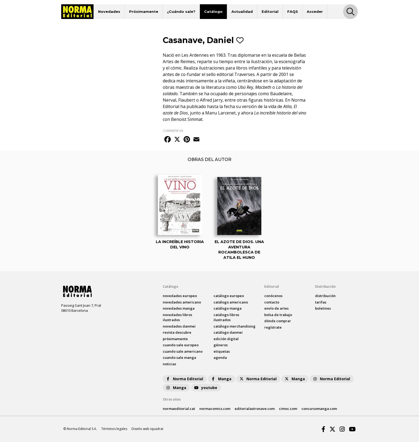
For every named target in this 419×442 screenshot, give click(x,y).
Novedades (109, 11)
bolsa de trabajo (278, 314)
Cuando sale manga (179, 357)
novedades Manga (179, 308)
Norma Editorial (184, 378)
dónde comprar (277, 320)
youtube (205, 387)
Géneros (221, 345)
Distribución (325, 286)
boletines (323, 308)
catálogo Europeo (229, 295)
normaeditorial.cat (179, 408)
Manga (221, 378)
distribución (325, 295)
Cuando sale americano (183, 351)
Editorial (270, 11)
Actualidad (242, 11)
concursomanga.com (319, 408)
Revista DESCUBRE (177, 332)
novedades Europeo (180, 295)
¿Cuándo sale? (181, 11)
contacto (271, 302)
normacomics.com (214, 408)
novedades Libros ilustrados (177, 317)
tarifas (320, 302)
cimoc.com (288, 408)
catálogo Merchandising (234, 326)
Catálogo (213, 11)
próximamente (175, 338)
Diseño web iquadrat (147, 428)
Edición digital (226, 338)
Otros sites (172, 399)
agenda (220, 357)
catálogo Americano (231, 302)
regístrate (273, 327)
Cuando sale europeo (181, 345)
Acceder (315, 11)
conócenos (273, 295)
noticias (169, 364)
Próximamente (143, 11)
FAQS (292, 11)
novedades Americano (182, 302)
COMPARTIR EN (173, 131)
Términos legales (114, 428)
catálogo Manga (228, 308)
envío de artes (276, 308)
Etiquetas (222, 351)
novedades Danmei (179, 326)
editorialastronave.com (255, 408)
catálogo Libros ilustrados (226, 317)
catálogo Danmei (228, 332)
